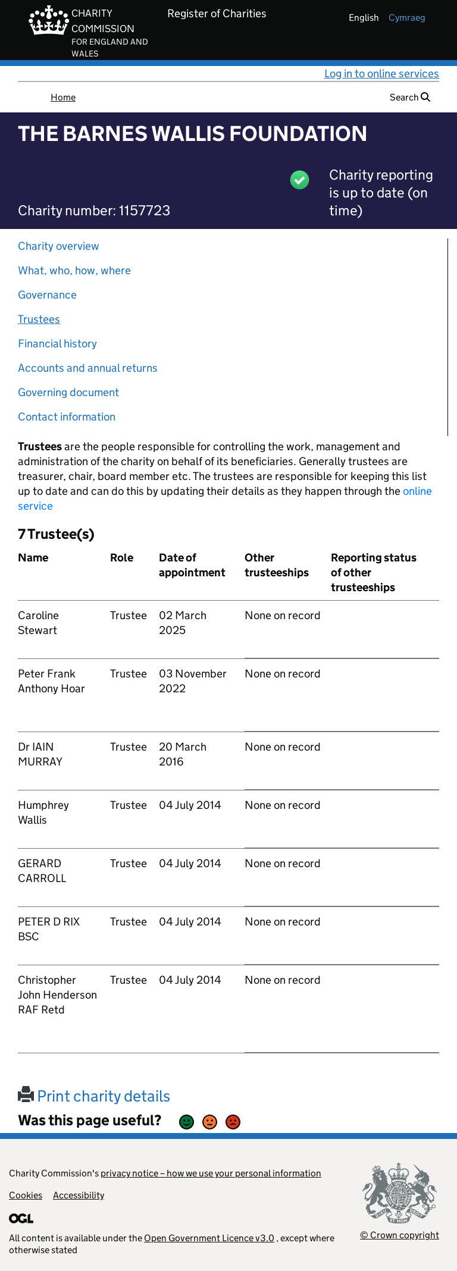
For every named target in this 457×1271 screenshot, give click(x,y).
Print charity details (94, 1096)
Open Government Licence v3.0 (209, 1238)
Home (63, 97)
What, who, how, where (74, 270)
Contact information (66, 416)
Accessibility (78, 1195)
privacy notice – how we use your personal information (211, 1173)
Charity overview (58, 246)
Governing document (68, 392)
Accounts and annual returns (88, 368)
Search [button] (410, 97)
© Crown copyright (399, 1235)
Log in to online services (381, 73)
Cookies (25, 1195)
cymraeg (407, 17)
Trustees (39, 319)
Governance (47, 295)
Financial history (57, 343)
